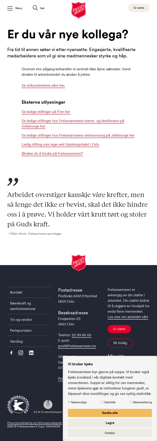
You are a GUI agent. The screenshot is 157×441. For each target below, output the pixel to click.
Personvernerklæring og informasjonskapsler (34, 422)
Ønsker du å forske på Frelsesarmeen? (52, 153)
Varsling (16, 341)
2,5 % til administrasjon (48, 407)
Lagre (110, 423)
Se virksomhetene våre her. (43, 85)
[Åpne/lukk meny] (15, 8)
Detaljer (110, 433)
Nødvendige (79, 402)
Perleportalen (21, 330)
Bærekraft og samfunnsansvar (23, 306)
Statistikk (110, 402)
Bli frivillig (120, 343)
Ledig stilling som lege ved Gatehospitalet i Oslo (60, 144)
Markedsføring (142, 402)
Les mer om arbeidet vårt (128, 316)
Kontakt (16, 292)
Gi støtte (119, 329)
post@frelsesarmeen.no (77, 346)
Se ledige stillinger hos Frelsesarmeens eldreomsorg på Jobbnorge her (78, 135)
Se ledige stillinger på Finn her (46, 111)
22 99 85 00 (81, 335)
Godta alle (110, 413)
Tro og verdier (21, 319)
